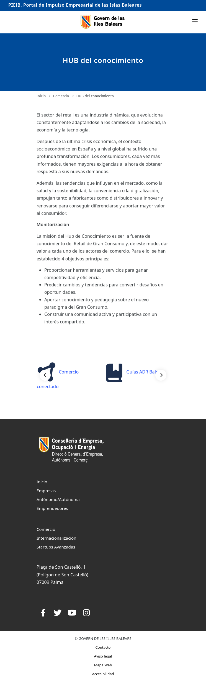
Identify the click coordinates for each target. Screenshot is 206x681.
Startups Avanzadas (56, 547)
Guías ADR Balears (134, 372)
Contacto (103, 647)
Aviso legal (103, 656)
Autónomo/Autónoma (58, 499)
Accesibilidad (103, 673)
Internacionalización (56, 538)
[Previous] (45, 375)
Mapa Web (103, 665)
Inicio (41, 96)
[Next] (160, 375)
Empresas (46, 490)
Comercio (61, 96)
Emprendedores (52, 508)
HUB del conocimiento (95, 96)
